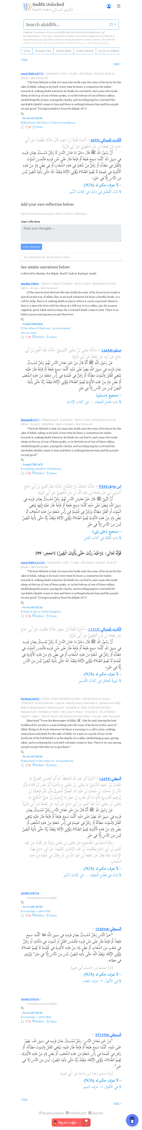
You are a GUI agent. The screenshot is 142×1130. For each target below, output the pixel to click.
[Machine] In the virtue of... (39, 761)
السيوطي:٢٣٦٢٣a (108, 1035)
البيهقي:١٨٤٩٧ (110, 779)
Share (39, 127)
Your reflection (30, 221)
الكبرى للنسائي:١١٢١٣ (104, 629)
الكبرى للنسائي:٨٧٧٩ (105, 140)
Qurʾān (27, 51)
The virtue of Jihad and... (37, 328)
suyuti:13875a (30, 893)
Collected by (28, 273)
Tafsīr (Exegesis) (51, 611)
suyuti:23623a (30, 999)
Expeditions (68, 122)
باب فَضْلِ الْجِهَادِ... (104, 402)
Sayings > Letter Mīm (38, 1017)
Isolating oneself (33, 469)
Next (116, 64)
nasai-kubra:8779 (32, 73)
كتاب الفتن (91, 538)
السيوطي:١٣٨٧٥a (108, 929)
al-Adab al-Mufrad (84, 51)
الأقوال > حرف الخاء (98, 981)
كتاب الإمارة (75, 402)
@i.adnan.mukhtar (53, 1113)
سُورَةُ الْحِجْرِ (109, 681)
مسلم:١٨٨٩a (111, 350)
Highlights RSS (78, 1113)
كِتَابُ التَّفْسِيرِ (87, 681)
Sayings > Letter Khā (38, 911)
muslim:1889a (30, 283)
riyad (33, 333)
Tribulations (53, 469)
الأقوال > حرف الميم (98, 1087)
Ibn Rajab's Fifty (43, 51)
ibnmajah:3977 (30, 420)
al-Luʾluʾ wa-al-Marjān (109, 51)
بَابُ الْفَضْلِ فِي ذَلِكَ (104, 192)
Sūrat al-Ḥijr (30, 611)
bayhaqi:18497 (30, 699)
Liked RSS (97, 1113)
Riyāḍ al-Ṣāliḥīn (63, 51)
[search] (65, 24)
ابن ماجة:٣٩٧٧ (110, 486)
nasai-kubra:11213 (33, 562)
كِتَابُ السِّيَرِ (77, 192)
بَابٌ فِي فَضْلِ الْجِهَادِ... (101, 875)
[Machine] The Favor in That (40, 122)
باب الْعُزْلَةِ (111, 538)
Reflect (40, 337)
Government (62, 328)
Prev (25, 59)
